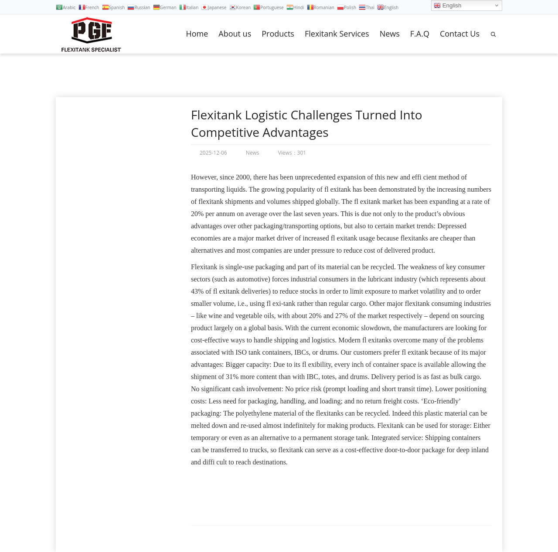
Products (278, 33)
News (390, 33)
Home (197, 33)
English (447, 5)
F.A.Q (419, 33)
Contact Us (460, 33)
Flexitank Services (337, 33)
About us (234, 33)
